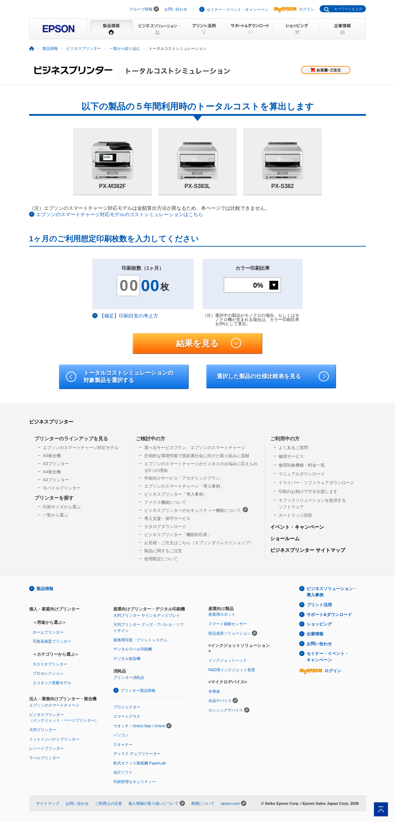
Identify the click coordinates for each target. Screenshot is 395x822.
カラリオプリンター (50, 664)
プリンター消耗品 (128, 677)
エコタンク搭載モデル (52, 683)
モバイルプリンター (62, 488)
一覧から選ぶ (55, 515)
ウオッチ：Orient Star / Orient (139, 726)
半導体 (214, 691)
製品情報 (44, 588)
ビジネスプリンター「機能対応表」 (178, 534)
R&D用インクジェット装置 (231, 670)
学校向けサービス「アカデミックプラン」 (184, 478)
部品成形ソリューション (229, 633)
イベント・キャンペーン (297, 527)
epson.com (230, 803)
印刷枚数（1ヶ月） (143, 268)
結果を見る (208, 343)
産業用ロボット (221, 614)
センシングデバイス (225, 710)
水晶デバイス (220, 701)
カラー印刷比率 (252, 268)
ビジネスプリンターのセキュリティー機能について (196, 510)
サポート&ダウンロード (329, 614)
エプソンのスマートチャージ (54, 705)
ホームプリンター (48, 632)
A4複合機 (52, 471)
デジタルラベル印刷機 (132, 649)
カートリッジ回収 (295, 515)
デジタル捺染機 (126, 658)
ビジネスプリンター (51, 422)
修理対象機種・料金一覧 (302, 465)
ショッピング (319, 624)
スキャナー (123, 744)
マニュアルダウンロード (302, 474)
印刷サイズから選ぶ (62, 506)
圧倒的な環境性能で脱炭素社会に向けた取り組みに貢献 (196, 455)
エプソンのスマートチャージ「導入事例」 (184, 486)
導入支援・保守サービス (167, 518)
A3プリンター (56, 463)
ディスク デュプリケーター (137, 753)
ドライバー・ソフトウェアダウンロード (316, 482)
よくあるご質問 (293, 447)
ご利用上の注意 (108, 803)
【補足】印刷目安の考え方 (128, 316)
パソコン (121, 735)
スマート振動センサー (227, 624)
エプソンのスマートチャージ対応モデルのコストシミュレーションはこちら (119, 214)
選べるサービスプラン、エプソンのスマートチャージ (194, 447)
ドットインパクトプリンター (54, 739)
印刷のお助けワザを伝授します (308, 491)
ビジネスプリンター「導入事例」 (175, 494)
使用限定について (161, 558)
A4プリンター (56, 479)
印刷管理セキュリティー (134, 782)
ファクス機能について (165, 502)
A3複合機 (52, 455)
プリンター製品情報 (138, 690)
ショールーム (285, 538)
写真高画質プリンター (52, 641)
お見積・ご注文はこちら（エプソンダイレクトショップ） (199, 542)
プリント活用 (319, 604)
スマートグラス (126, 716)
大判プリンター (42, 730)
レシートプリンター (46, 748)
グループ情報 (141, 9)
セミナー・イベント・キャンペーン (237, 9)
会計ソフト (123, 772)
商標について (202, 803)
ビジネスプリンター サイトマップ (307, 550)
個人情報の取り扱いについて (153, 803)
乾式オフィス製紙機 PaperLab (139, 763)
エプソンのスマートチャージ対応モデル (81, 447)
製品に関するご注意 (163, 550)
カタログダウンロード (165, 526)
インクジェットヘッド (227, 660)
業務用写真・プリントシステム (140, 640)
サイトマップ (47, 803)
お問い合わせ (175, 9)
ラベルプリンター (44, 758)
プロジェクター (126, 707)
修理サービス (291, 456)
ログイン (294, 9)
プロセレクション (48, 673)
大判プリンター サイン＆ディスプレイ (146, 615)
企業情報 (315, 633)
